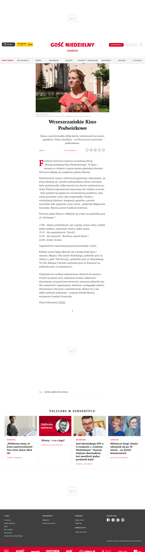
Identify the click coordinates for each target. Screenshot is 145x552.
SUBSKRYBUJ (116, 45)
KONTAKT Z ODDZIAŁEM (88, 60)
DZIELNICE (48, 392)
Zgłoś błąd (9, 541)
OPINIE (38, 60)
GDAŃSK (54, 392)
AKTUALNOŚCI (23, 60)
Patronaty (106, 60)
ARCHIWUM (53, 60)
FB (92, 149)
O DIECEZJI (137, 60)
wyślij (104, 149)
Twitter (96, 149)
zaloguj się (131, 45)
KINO (59, 392)
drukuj (100, 149)
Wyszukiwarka (141, 44)
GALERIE (69, 60)
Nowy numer (7, 60)
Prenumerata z (22, 44)
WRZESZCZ (65, 392)
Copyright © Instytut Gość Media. (116, 541)
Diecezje (122, 60)
